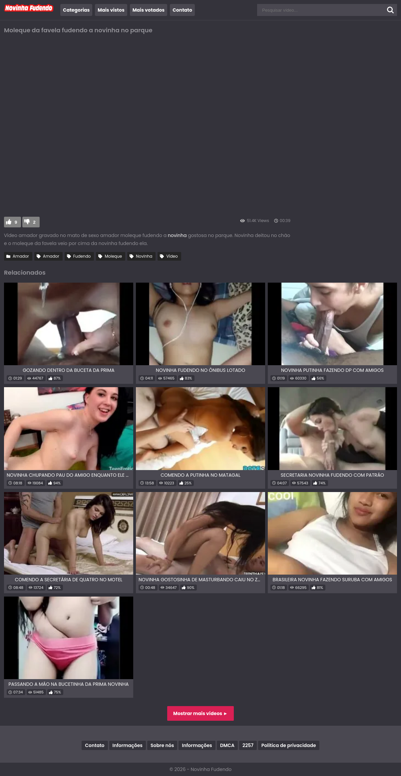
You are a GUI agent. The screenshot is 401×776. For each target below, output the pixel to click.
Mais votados (149, 10)
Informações (128, 745)
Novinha (144, 256)
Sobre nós (162, 745)
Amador (21, 256)
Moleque (113, 256)
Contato (182, 10)
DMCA (227, 745)
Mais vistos (111, 10)
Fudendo (82, 256)
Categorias (76, 10)
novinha (178, 235)
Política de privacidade (288, 745)
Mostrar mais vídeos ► (200, 713)
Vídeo (172, 256)
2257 (247, 745)
